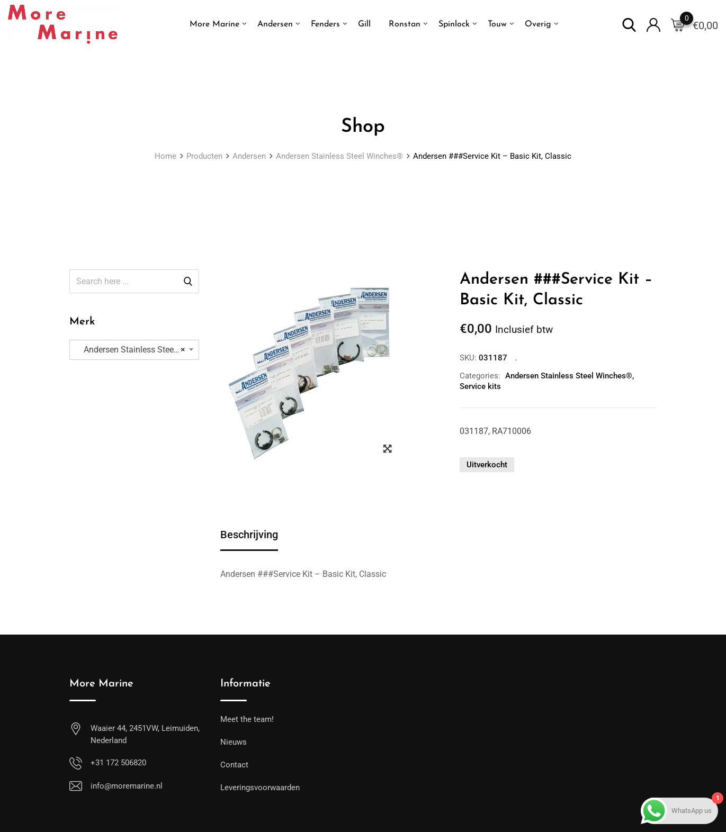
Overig (538, 24)
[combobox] (134, 350)
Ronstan (404, 24)
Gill (364, 24)
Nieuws (233, 742)
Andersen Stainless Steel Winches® (568, 376)
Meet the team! (247, 719)
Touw (497, 24)
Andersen (275, 24)
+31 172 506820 (118, 762)
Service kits (480, 386)
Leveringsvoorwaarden (260, 787)
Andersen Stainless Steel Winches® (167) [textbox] (138, 349)
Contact (234, 765)
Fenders (325, 24)
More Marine (214, 24)
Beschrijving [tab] (249, 534)
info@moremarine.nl (127, 786)
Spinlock (454, 24)
